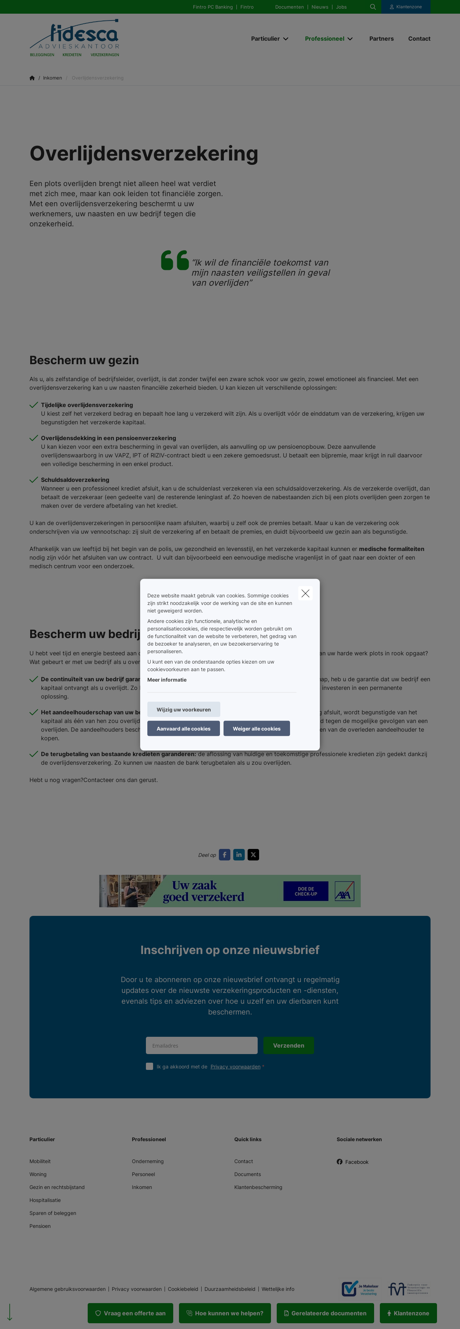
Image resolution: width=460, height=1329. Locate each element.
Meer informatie (167, 679)
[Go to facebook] (226, 854)
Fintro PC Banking (213, 7)
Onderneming (148, 1161)
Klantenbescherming (258, 1187)
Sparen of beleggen (52, 1213)
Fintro (247, 7)
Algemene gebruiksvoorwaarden (67, 1289)
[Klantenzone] (406, 7)
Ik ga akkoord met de (212, 1066)
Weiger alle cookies (257, 728)
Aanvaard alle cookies (184, 728)
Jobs (341, 7)
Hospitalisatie (45, 1200)
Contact (243, 1161)
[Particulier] (263, 38)
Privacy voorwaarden (236, 1066)
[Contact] (416, 38)
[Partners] (381, 38)
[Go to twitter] (255, 854)
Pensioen (40, 1226)
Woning (38, 1174)
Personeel (143, 1174)
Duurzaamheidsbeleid (230, 1289)
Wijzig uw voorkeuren (184, 709)
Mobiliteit (40, 1161)
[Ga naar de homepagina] (101, 39)
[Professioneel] (322, 38)
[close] (305, 593)
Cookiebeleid (183, 1289)
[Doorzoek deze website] (373, 7)
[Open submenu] (286, 38)
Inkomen (142, 1187)
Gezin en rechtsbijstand (57, 1187)
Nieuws (320, 7)
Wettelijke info (278, 1289)
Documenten (289, 7)
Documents (247, 1174)
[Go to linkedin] (240, 854)
